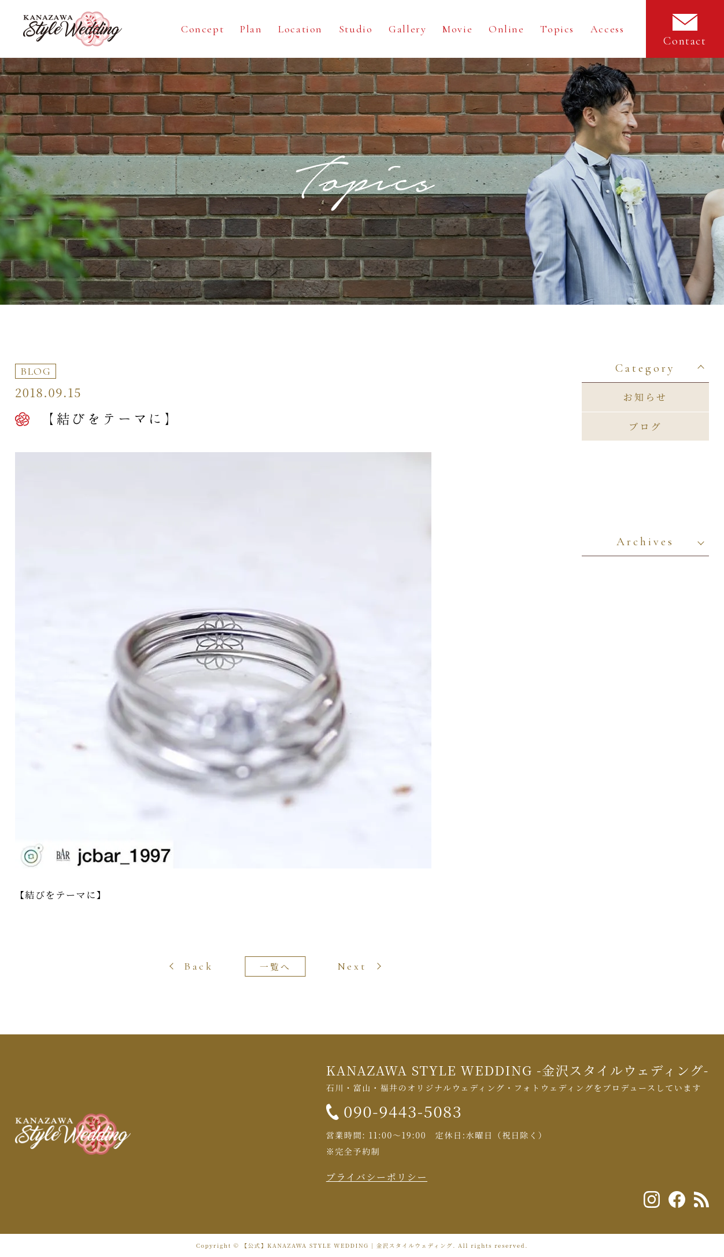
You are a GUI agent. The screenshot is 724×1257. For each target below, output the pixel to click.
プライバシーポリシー (376, 1177)
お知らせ (645, 397)
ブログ (645, 426)
